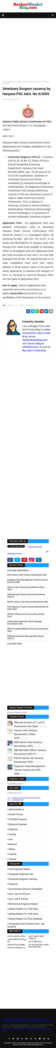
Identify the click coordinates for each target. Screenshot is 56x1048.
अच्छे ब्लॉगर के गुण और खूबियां (16, 945)
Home (4, 82)
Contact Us (22, 1021)
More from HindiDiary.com (16, 948)
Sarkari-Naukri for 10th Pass (23, 913)
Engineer (13, 829)
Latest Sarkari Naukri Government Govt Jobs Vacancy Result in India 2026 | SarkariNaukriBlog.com (32, 1044)
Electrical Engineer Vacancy (23, 879)
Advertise (31, 1021)
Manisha (7, 99)
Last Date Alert (18, 800)
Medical (13, 844)
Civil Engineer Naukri (19, 869)
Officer (12, 849)
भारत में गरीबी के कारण (35, 942)
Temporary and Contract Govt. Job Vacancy (26, 925)
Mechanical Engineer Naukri (23, 903)
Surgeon (22, 305)
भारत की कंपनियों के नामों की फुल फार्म (17, 940)
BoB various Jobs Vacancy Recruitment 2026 (27, 575)
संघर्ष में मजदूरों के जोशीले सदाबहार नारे (36, 937)
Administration (16, 809)
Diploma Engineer (18, 824)
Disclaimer (20, 1019)
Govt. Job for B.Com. (20, 893)
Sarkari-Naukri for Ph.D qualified (25, 918)
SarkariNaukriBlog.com (34, 339)
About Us (11, 1019)
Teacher (13, 854)
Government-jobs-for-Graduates (25, 889)
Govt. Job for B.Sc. (18, 898)
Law (11, 839)
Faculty (12, 834)
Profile (37, 1021)
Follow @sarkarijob (34, 547)
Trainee (12, 859)
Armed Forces (16, 814)
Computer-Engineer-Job (21, 874)
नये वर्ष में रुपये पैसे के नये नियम (16, 936)
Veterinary (11, 82)
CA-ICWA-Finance (18, 819)
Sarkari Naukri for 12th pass (23, 908)
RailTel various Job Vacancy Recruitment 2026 (27, 602)
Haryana (10, 305)
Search (14, 1021)
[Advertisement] (28, 49)
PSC (16, 305)
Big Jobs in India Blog (34, 350)
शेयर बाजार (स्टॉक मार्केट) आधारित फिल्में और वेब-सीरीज (39, 946)
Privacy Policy (30, 1019)
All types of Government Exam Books (26, 798)
